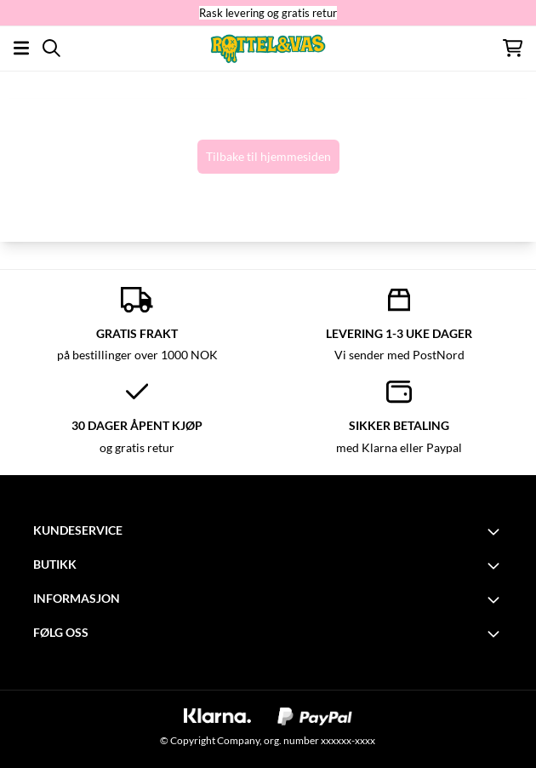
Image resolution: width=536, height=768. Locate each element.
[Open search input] (51, 48)
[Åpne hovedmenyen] (21, 48)
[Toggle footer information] (496, 531)
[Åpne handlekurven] (512, 48)
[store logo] (268, 47)
